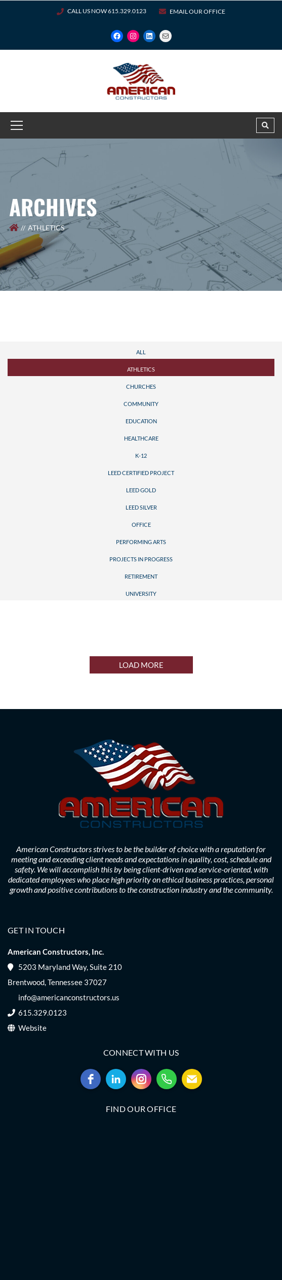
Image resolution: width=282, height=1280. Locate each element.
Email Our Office (197, 11)
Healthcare (141, 438)
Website (32, 1027)
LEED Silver (141, 507)
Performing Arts (141, 541)
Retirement (141, 576)
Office (141, 524)
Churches (141, 386)
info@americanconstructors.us (68, 997)
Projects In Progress (141, 559)
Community (141, 403)
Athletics (141, 369)
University (141, 593)
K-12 (141, 455)
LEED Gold (141, 490)
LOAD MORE (141, 664)
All (141, 352)
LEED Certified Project (141, 472)
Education (141, 421)
